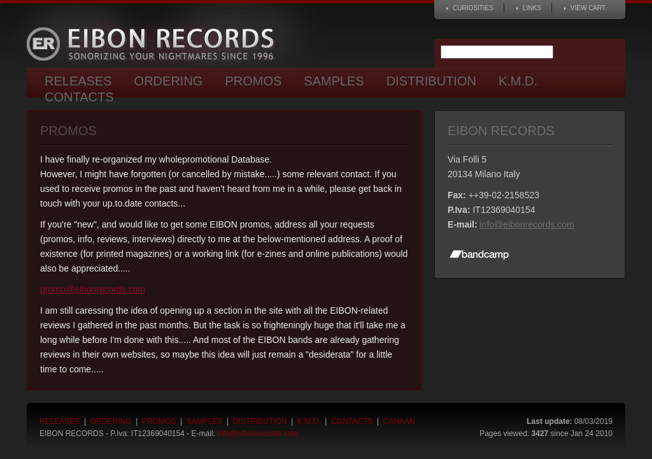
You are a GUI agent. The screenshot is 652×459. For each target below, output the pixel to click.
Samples (334, 81)
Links (532, 7)
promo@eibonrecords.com (92, 289)
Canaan (399, 421)
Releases (78, 81)
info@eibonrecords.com (527, 224)
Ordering (168, 81)
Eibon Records (154, 44)
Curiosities (473, 7)
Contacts (79, 97)
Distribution (431, 81)
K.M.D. (518, 81)
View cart (588, 7)
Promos (253, 81)
